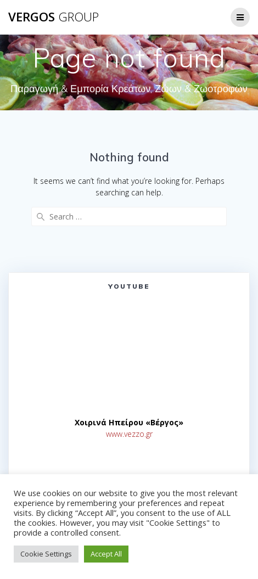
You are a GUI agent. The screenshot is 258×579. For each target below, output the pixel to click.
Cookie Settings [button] (46, 554)
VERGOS (53, 17)
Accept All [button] (106, 554)
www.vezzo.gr (129, 434)
